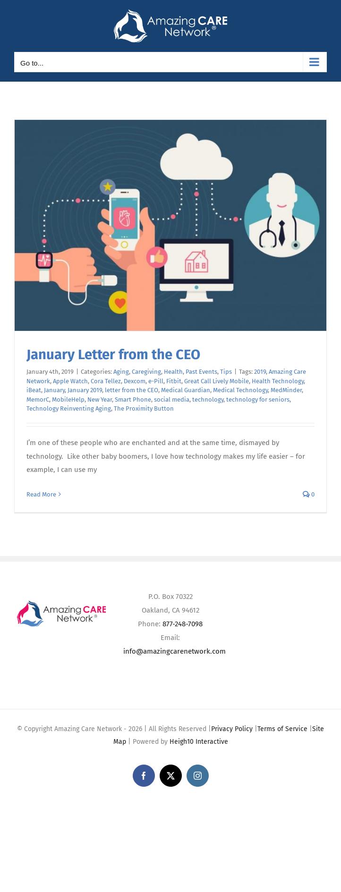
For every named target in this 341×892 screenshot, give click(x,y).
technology (207, 399)
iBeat (33, 390)
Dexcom (134, 381)
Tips (226, 371)
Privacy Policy (232, 729)
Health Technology (278, 381)
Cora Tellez (106, 381)
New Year (99, 399)
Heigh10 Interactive (199, 742)
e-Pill (155, 381)
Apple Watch (70, 381)
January (54, 390)
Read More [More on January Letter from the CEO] (41, 494)
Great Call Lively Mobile (216, 381)
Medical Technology (240, 390)
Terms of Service (282, 729)
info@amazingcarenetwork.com (174, 651)
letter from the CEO (131, 390)
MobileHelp (68, 399)
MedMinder (286, 390)
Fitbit (173, 381)
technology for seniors (258, 399)
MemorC (37, 399)
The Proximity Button (144, 408)
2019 (260, 371)
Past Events (201, 371)
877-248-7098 (182, 624)
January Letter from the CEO (113, 354)
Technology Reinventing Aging (68, 408)
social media (171, 399)
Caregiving (146, 371)
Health (173, 371)
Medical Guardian (185, 390)
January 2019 (85, 390)
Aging (121, 371)
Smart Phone (133, 399)
